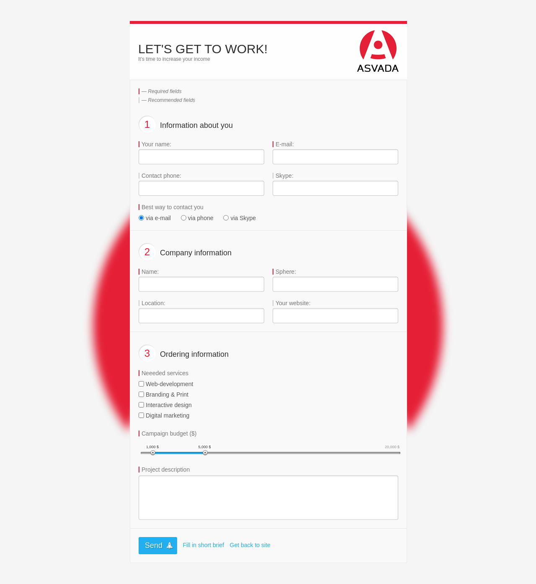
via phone (201, 218)
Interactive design (169, 405)
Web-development (169, 384)
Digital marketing (167, 415)
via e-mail (158, 218)
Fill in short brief (203, 545)
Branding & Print (167, 394)
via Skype (243, 218)
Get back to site (250, 545)
